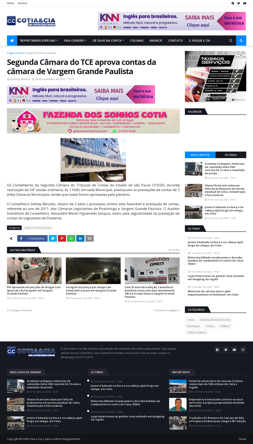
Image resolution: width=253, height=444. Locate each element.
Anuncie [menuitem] (156, 40)
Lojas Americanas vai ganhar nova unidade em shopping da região (216, 277)
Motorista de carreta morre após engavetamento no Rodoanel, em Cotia (213, 293)
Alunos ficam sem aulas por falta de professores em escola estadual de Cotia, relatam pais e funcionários (225, 190)
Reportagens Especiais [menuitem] (37, 40)
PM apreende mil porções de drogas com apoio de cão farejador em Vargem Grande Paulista (34, 290)
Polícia (210, 326)
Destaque (194, 326)
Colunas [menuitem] (136, 40)
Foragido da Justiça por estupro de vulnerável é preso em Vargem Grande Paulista (91, 290)
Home (10, 3)
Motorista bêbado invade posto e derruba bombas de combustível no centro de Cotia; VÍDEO (216, 261)
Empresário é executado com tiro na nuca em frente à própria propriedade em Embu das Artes (216, 403)
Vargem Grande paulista (41, 53)
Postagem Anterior (20, 310)
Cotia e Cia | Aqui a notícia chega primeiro (54, 439)
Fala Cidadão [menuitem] (74, 40)
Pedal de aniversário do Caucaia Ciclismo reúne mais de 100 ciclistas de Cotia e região (216, 384)
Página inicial (15, 53)
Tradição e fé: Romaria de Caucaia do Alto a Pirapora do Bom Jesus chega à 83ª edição (217, 419)
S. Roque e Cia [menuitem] (199, 40)
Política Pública (197, 332)
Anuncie (22, 3)
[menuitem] (12, 40)
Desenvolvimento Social (215, 320)
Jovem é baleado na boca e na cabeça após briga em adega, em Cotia (224, 210)
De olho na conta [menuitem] (107, 40)
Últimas (231, 155)
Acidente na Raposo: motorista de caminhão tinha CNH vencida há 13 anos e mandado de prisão (225, 168)
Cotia (191, 320)
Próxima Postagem (166, 310)
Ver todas (174, 249)
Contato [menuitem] (175, 40)
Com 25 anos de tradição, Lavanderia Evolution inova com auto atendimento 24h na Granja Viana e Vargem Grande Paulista (150, 292)
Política (224, 326)
